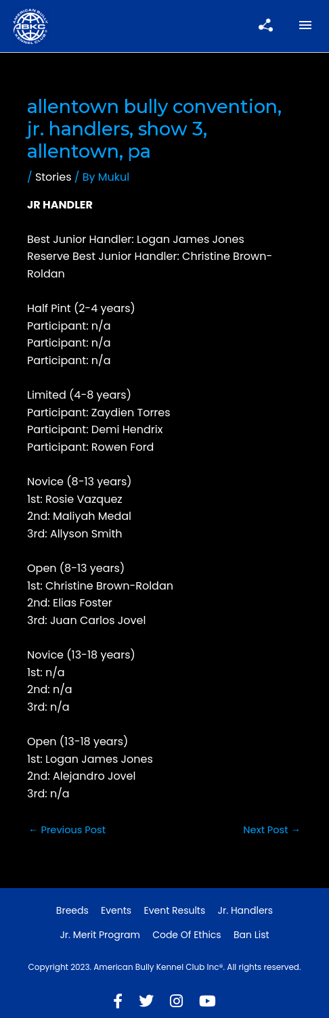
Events (116, 910)
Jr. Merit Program (99, 935)
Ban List (251, 935)
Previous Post (67, 830)
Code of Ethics (186, 935)
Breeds (72, 910)
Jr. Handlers (245, 910)
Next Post (272, 830)
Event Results (174, 910)
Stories (53, 177)
